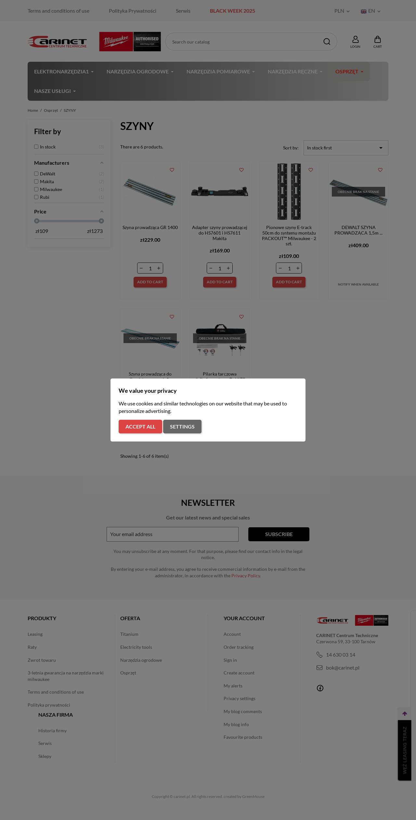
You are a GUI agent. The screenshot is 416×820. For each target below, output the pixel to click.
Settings (182, 426)
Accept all (140, 426)
